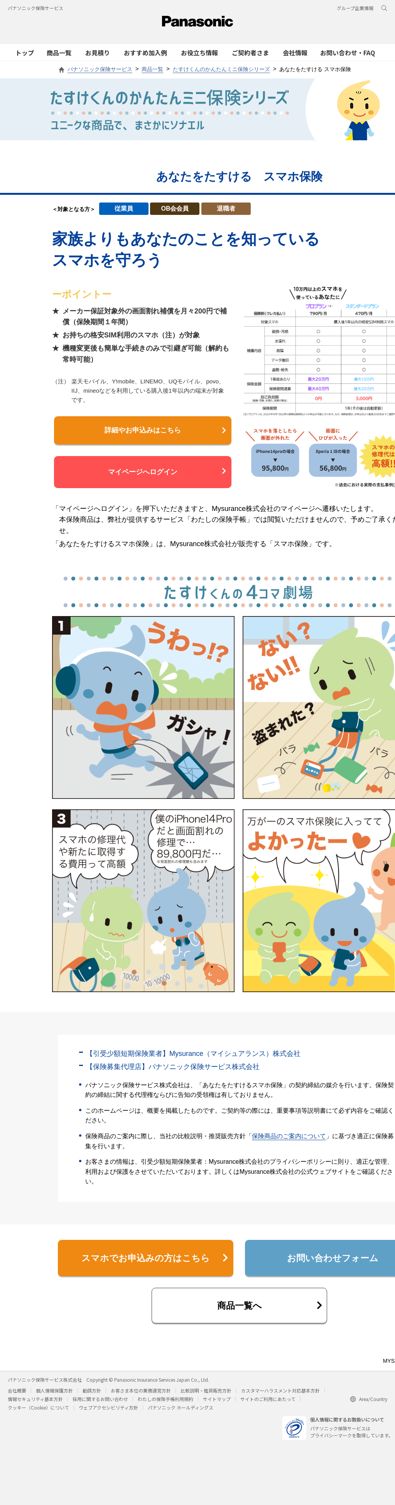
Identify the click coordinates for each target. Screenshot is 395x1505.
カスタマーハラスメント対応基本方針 (280, 1393)
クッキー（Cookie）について (38, 1410)
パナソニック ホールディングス (180, 1410)
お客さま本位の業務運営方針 (141, 1393)
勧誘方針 (92, 1393)
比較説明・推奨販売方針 (206, 1393)
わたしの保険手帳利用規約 (165, 1402)
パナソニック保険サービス (35, 8)
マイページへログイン (167, 471)
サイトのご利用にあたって (267, 1402)
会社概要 (17, 1393)
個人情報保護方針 (54, 1393)
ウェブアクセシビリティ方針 (108, 1410)
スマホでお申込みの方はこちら (153, 1258)
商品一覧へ (269, 1307)
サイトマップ (217, 1402)
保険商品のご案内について (289, 1136)
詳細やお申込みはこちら (165, 430)
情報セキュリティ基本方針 (35, 1402)
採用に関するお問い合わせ (100, 1402)
